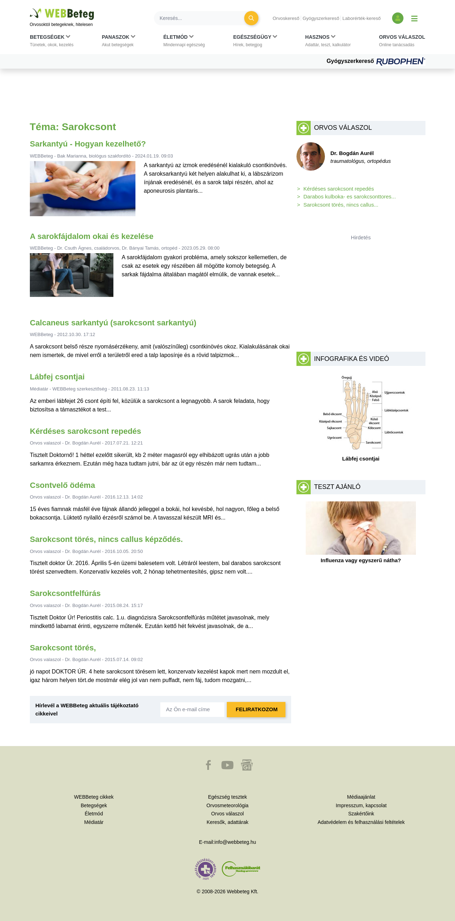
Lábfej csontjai (57, 376)
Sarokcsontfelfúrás (65, 593)
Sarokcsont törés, (63, 647)
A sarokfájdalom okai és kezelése (92, 236)
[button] (52, 42)
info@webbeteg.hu (235, 842)
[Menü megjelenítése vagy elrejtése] (414, 18)
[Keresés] (203, 18)
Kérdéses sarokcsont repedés (85, 431)
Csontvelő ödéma (62, 485)
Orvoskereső (286, 18)
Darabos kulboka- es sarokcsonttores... (350, 196)
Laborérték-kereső (361, 18)
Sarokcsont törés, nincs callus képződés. (106, 539)
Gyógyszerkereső (321, 18)
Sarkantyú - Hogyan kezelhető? (88, 143)
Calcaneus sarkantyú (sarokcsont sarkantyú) (113, 322)
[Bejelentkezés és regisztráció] (397, 18)
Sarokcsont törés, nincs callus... (341, 205)
